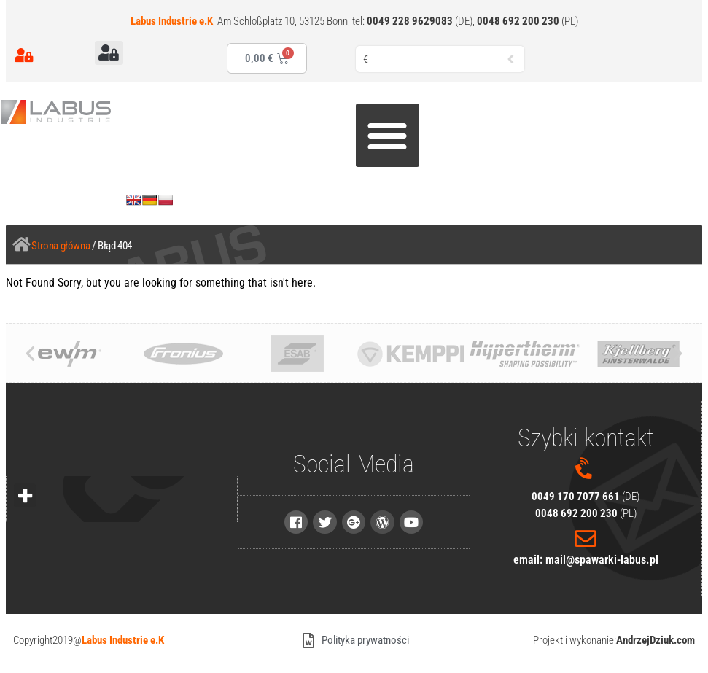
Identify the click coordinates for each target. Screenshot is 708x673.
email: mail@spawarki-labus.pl (585, 560)
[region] (189, 560)
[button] (109, 53)
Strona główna (60, 245)
